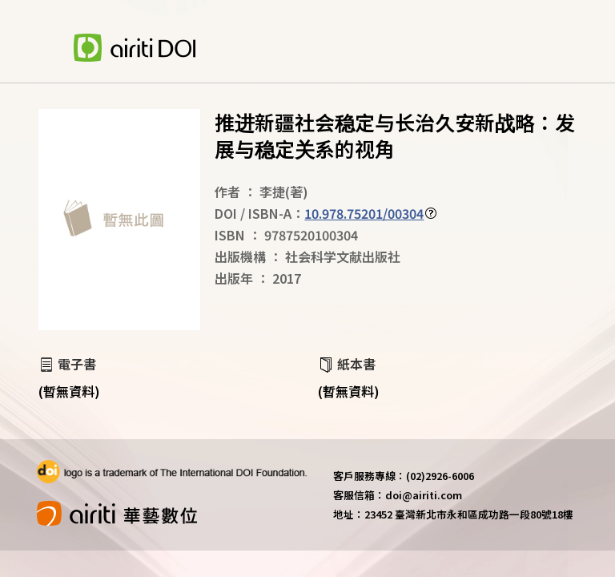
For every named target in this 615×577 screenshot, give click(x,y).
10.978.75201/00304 (364, 213)
